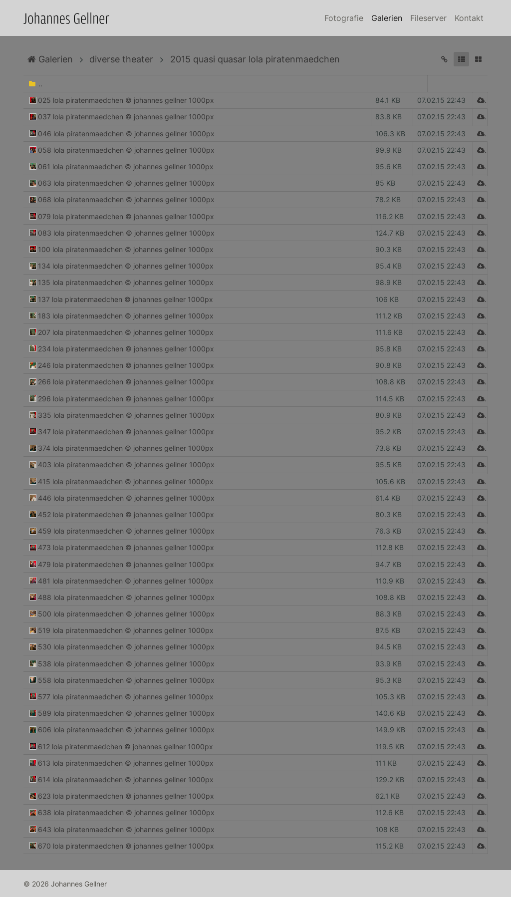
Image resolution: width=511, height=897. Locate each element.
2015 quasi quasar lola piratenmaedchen (255, 59)
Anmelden (9, 888)
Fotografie (343, 18)
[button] (461, 59)
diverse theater (121, 59)
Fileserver (428, 18)
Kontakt (469, 18)
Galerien (386, 18)
